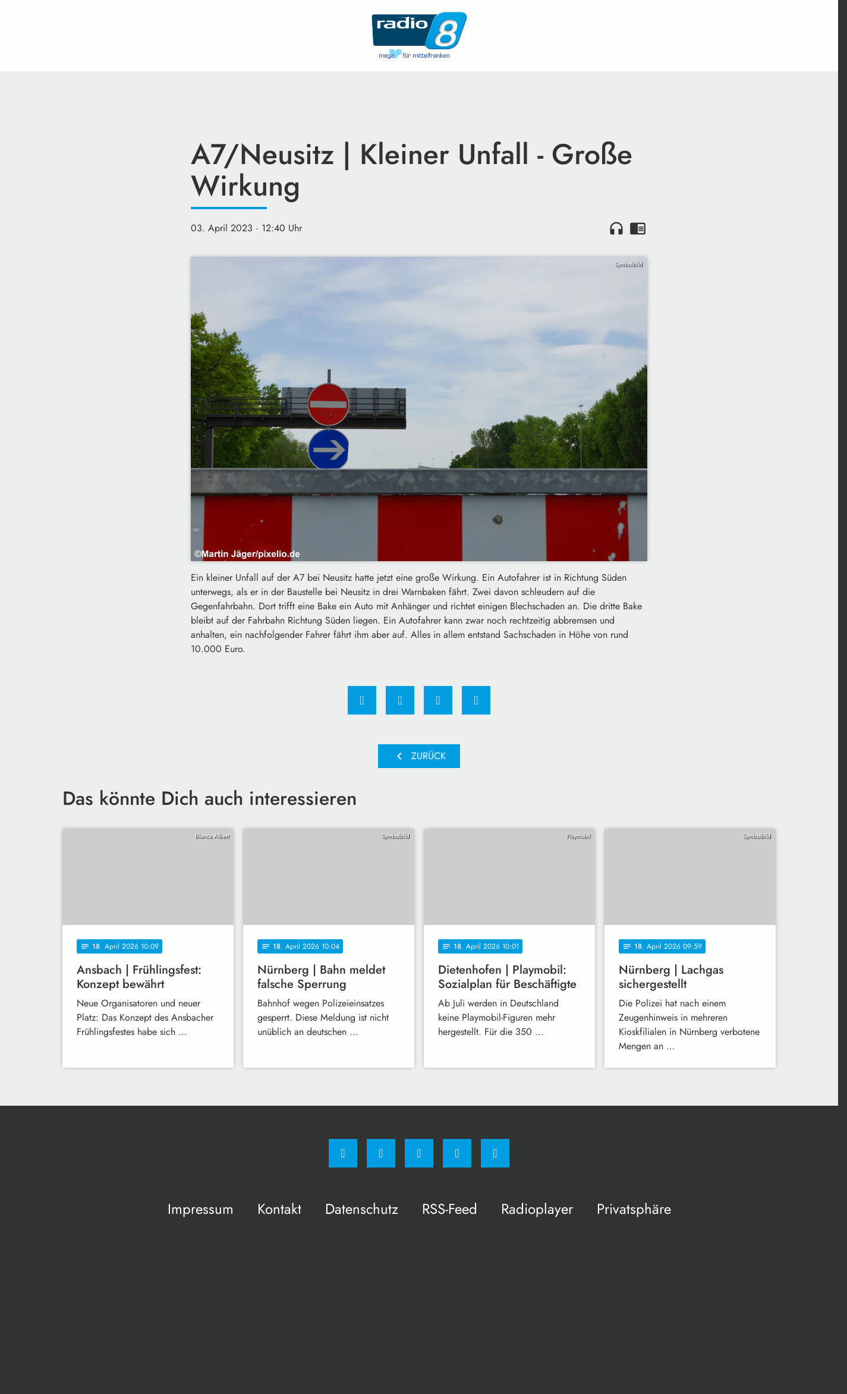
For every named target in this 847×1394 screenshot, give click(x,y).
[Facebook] (343, 1153)
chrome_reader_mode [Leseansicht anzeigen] (637, 228)
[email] (495, 1153)
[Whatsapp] (419, 1153)
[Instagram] (381, 1153)
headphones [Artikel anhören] (616, 228)
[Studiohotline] (457, 1153)
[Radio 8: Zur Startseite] (419, 35)
